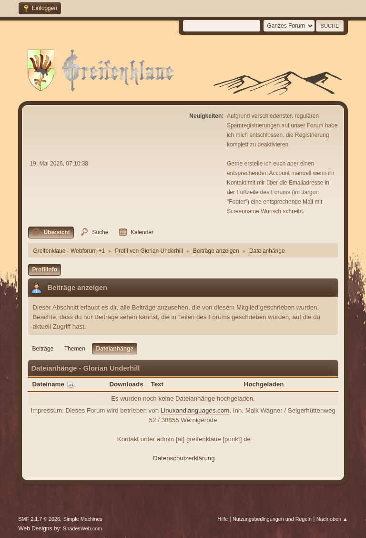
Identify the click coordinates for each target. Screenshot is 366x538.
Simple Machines (82, 519)
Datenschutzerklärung (184, 458)
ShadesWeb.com (82, 528)
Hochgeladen (264, 384)
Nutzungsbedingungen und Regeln (272, 519)
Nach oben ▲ (332, 519)
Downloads (126, 384)
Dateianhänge (114, 348)
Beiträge (42, 348)
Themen (74, 348)
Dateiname (53, 384)
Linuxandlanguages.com (195, 410)
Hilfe (223, 519)
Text (157, 384)
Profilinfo (44, 269)
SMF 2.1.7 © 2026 (39, 519)
